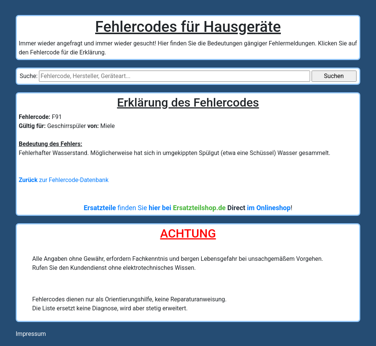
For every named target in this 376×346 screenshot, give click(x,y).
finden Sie (187, 208)
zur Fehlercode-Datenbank (64, 180)
